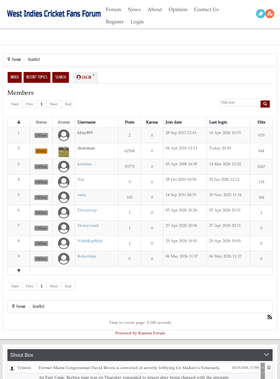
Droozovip (87, 210)
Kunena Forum (151, 333)
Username (86, 122)
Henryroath (88, 225)
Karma (152, 122)
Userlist (34, 59)
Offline (41, 135)
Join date (174, 122)
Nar (81, 179)
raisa (81, 194)
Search (60, 77)
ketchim (84, 164)
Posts (129, 122)
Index (15, 77)
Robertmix (86, 256)
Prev (29, 104)
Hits (261, 122)
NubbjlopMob (89, 240)
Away (41, 151)
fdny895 (85, 132)
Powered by (126, 333)
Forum (16, 59)
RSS (269, 13)
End (68, 104)
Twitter (260, 13)
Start (14, 104)
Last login (218, 122)
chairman (86, 148)
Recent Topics (37, 77)
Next (53, 104)
